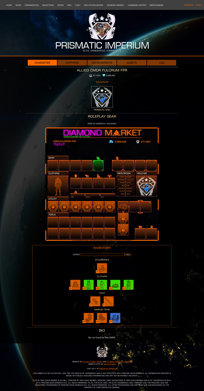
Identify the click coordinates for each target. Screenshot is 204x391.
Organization (32, 5)
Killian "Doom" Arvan (92, 361)
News (18, 5)
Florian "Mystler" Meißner (119, 361)
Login (198, 5)
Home (9, 5)
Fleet (77, 5)
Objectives (48, 5)
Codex (60, 5)
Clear (128, 254)
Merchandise (156, 5)
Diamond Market (115, 5)
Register (188, 5)
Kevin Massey (110, 364)
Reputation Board (93, 5)
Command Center (137, 5)
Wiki (69, 5)
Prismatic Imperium (108, 368)
